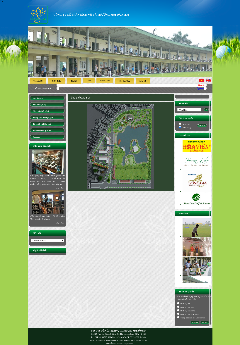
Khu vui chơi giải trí (42, 130)
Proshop (36, 137)
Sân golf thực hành (41, 111)
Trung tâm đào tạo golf (43, 117)
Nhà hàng (186, 128)
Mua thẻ (186, 124)
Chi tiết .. (60, 188)
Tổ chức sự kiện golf (42, 124)
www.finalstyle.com (124, 343)
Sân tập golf (38, 98)
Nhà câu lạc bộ (39, 105)
